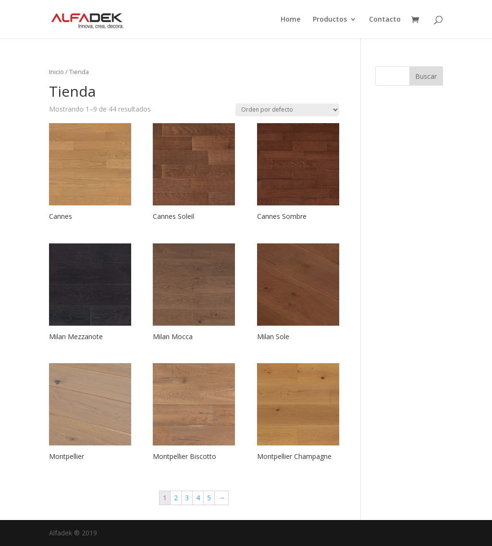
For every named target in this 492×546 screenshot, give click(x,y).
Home (290, 20)
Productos (330, 20)
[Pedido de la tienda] (287, 109)
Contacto (385, 20)
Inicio (56, 71)
